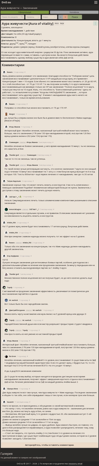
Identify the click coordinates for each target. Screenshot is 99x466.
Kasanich (10, 402)
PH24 (62, 23)
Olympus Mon (12, 389)
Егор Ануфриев (13, 256)
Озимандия (14, 142)
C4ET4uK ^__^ (14, 197)
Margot (12, 114)
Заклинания (30, 8)
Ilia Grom (12, 356)
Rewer (10, 72)
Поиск (75, 17)
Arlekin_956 (11, 223)
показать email (75, 463)
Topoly (9, 287)
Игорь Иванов (14, 127)
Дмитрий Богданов (17, 310)
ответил (23, 142)
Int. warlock (13, 300)
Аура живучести (10, 8)
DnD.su (6, 2)
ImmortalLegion (15, 209)
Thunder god (14, 155)
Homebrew (74, 12)
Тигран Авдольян (14, 181)
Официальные (24, 12)
